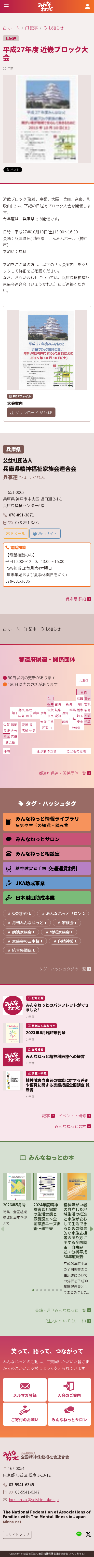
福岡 (14, 724)
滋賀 (50, 710)
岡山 (29, 715)
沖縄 (6, 751)
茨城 (87, 715)
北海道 (84, 680)
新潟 (69, 704)
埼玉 (80, 715)
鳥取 (29, 710)
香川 (32, 724)
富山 (58, 704)
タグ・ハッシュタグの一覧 (65, 969)
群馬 (72, 710)
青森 (84, 692)
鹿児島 (10, 742)
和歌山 (47, 727)
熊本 (6, 736)
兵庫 (36, 712)
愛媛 (25, 724)
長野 (65, 712)
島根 (21, 710)
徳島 (32, 730)
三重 (50, 721)
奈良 (50, 715)
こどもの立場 (76, 751)
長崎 (6, 730)
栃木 (80, 710)
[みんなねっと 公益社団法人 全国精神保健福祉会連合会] (45, 6)
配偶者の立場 (46, 751)
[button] (33, 1290)
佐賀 (6, 724)
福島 (87, 710)
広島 (21, 715)
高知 (25, 730)
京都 (43, 712)
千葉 (87, 721)
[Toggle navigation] (6, 6)
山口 (14, 712)
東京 (80, 721)
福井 (50, 704)
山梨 (72, 718)
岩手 (87, 698)
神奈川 (76, 727)
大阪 (43, 721)
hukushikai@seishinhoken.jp (34, 1499)
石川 (50, 698)
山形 (80, 704)
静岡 (65, 721)
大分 (14, 730)
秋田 (80, 698)
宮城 (87, 704)
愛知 (58, 715)
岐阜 (58, 710)
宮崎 (14, 736)
